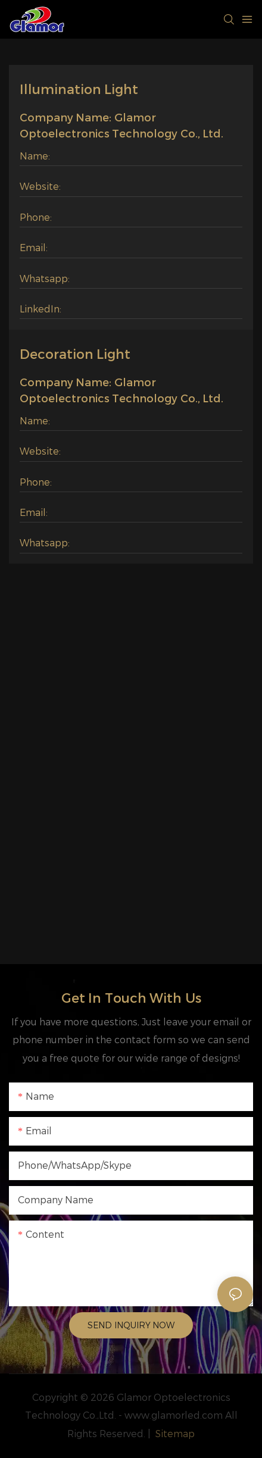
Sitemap (174, 1434)
